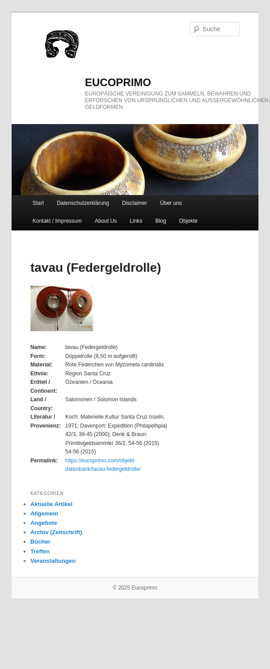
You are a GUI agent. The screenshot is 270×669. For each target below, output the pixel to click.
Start (38, 203)
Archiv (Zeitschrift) (56, 532)
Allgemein (44, 513)
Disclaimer (134, 203)
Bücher (40, 541)
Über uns (171, 203)
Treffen (40, 551)
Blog (160, 221)
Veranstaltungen (53, 560)
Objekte (188, 221)
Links (136, 221)
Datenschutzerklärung (83, 203)
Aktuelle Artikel (51, 504)
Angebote (43, 522)
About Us (106, 221)
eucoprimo (118, 82)
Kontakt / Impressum (57, 221)
